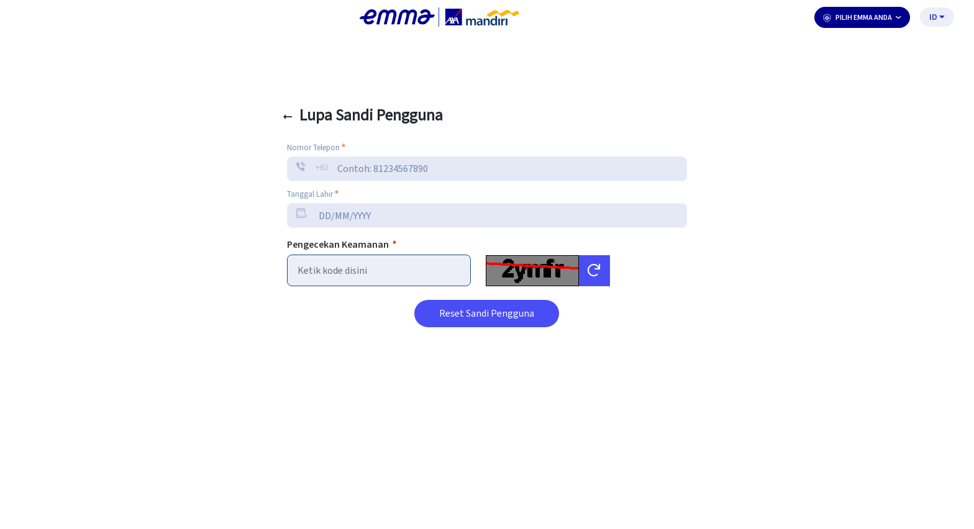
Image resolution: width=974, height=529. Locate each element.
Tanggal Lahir (313, 192)
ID (937, 17)
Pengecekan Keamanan (341, 244)
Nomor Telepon (316, 146)
